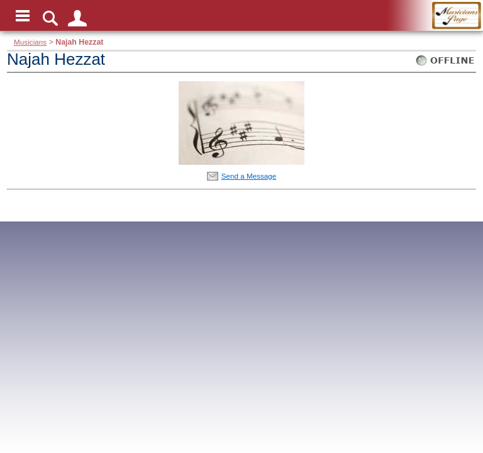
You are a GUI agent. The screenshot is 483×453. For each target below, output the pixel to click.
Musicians (30, 42)
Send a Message (249, 176)
